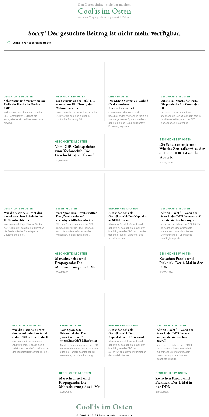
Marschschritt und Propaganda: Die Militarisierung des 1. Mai (75, 262)
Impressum (126, 415)
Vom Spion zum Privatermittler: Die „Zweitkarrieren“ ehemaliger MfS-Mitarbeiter (76, 216)
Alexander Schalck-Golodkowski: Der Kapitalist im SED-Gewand (127, 216)
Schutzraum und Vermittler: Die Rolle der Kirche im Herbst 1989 (24, 104)
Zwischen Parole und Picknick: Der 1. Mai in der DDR (180, 262)
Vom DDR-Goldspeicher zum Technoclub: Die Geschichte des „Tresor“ (75, 150)
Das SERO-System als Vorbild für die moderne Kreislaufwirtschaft (128, 104)
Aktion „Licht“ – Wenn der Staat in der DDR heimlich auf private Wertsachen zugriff (180, 216)
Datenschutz (107, 415)
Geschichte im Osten (18, 96)
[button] (28, 42)
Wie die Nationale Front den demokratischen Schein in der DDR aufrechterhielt (23, 216)
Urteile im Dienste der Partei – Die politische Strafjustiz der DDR (181, 104)
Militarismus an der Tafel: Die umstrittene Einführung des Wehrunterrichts (75, 104)
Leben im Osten (118, 96)
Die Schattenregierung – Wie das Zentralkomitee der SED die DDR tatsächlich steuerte (181, 150)
